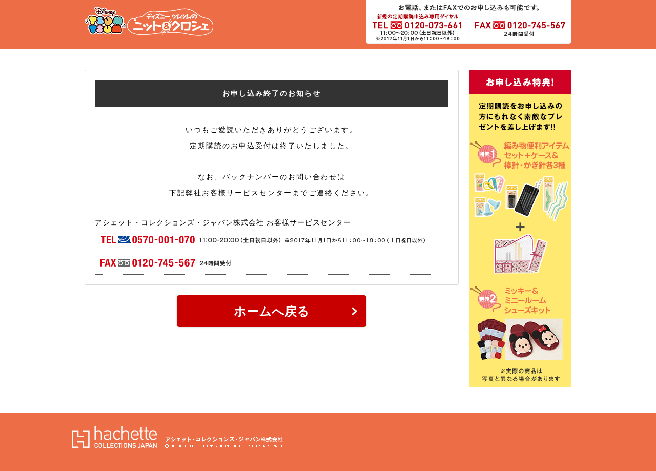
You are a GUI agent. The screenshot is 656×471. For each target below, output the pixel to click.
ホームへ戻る (272, 311)
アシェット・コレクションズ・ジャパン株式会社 (177, 437)
